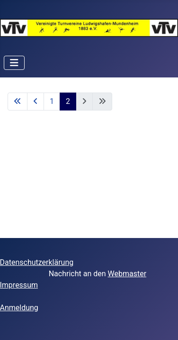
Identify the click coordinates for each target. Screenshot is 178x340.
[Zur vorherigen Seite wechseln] (35, 101)
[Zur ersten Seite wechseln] (17, 101)
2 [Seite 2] (68, 101)
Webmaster (127, 273)
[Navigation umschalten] (14, 63)
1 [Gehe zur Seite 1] (52, 101)
